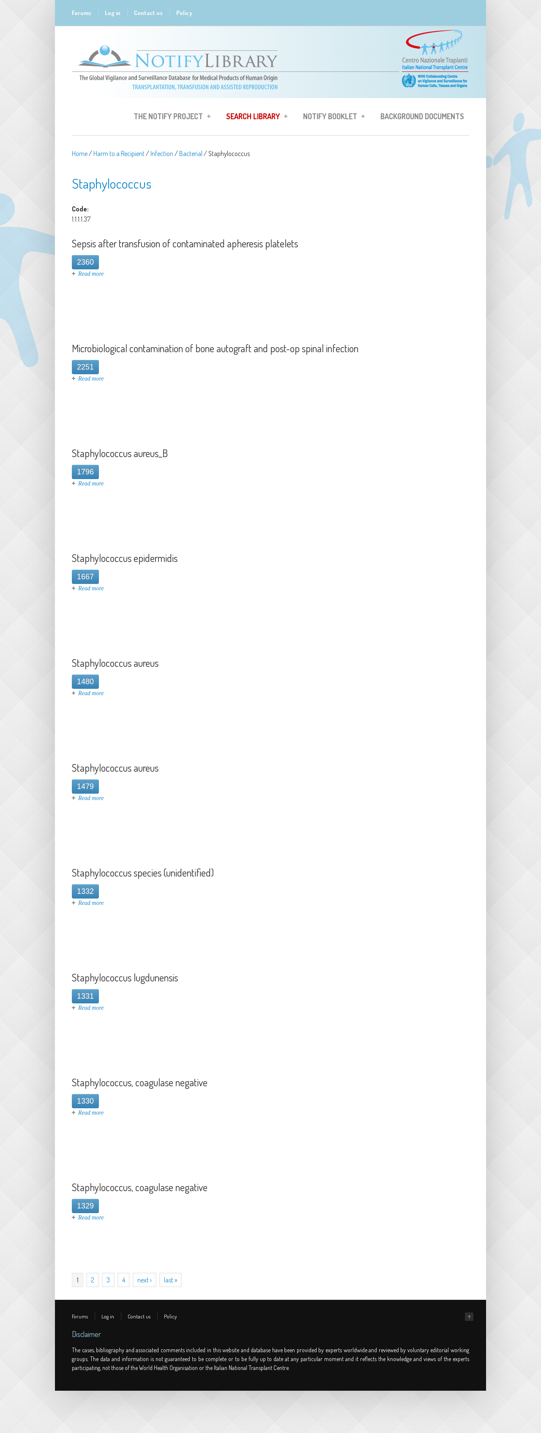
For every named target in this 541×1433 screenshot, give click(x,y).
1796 (85, 472)
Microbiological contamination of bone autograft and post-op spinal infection (215, 348)
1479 (85, 786)
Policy (184, 12)
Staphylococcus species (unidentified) (143, 872)
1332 (85, 891)
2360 (85, 262)
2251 (85, 367)
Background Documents (422, 116)
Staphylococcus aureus (115, 662)
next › (144, 1280)
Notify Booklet (331, 117)
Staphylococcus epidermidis (125, 557)
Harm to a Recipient (119, 153)
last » (170, 1280)
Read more (91, 274)
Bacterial (190, 153)
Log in (112, 12)
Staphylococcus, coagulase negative (140, 1082)
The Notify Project (169, 117)
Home (79, 153)
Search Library (254, 117)
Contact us (148, 12)
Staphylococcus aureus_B (120, 453)
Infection (161, 153)
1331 (85, 996)
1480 (85, 681)
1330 (85, 1101)
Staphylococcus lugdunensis (125, 977)
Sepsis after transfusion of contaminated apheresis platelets (185, 243)
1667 (85, 577)
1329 (85, 1206)
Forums (81, 12)
